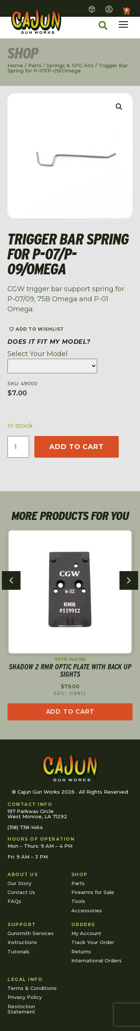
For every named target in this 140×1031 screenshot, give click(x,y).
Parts (34, 65)
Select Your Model (37, 354)
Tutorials (18, 951)
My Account (86, 933)
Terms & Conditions (32, 988)
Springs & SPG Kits (70, 65)
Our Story (19, 883)
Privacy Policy (24, 997)
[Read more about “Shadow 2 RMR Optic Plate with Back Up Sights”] (70, 712)
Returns (81, 951)
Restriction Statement (21, 1009)
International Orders (96, 960)
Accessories (86, 910)
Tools (78, 901)
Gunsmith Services (30, 933)
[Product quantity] (18, 447)
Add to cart (76, 447)
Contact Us (21, 892)
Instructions (22, 942)
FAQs (14, 901)
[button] (119, 106)
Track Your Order (92, 942)
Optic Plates (70, 659)
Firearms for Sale (92, 892)
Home (15, 65)
